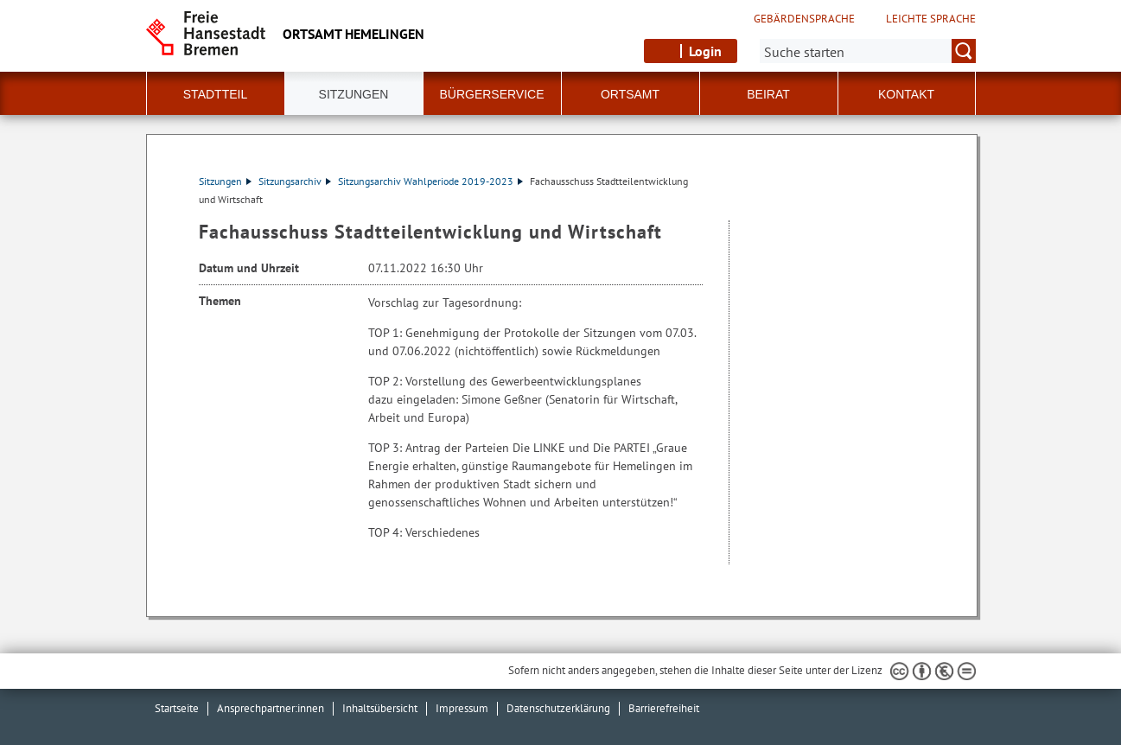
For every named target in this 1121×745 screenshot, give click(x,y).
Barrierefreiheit (663, 708)
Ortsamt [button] (630, 94)
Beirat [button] (768, 94)
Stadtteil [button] (215, 94)
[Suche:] (868, 51)
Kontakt (906, 94)
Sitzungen (225, 181)
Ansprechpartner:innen (270, 708)
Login (705, 51)
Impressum (462, 708)
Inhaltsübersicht (379, 708)
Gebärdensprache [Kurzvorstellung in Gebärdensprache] (804, 19)
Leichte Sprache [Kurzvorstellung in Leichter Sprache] (931, 19)
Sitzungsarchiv (294, 181)
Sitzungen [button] (354, 94)
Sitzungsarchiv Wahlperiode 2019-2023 (430, 181)
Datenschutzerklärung (558, 708)
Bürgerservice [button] (491, 94)
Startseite (177, 708)
